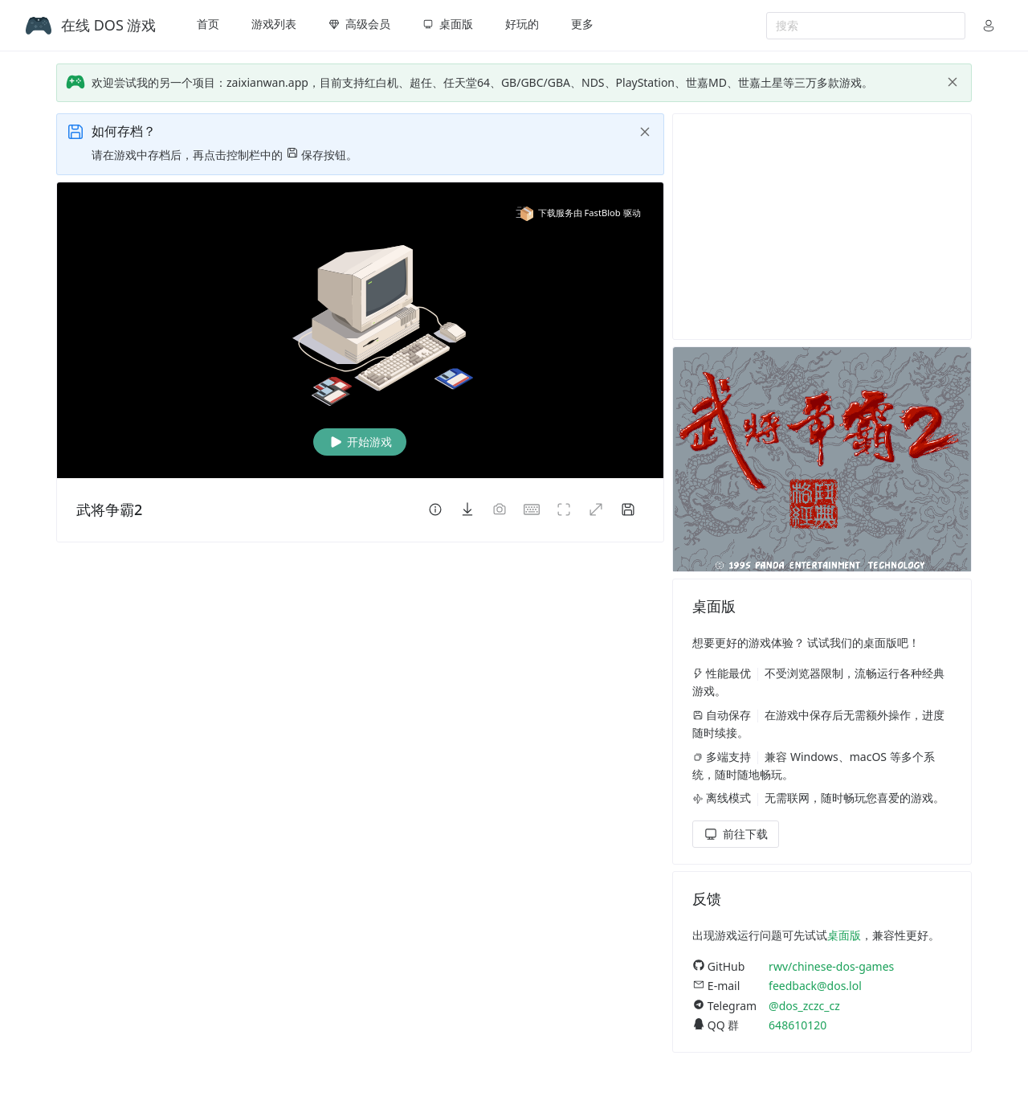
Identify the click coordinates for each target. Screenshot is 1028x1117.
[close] (952, 82)
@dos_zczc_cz (804, 1005)
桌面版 (844, 935)
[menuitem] (208, 26)
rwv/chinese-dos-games (831, 966)
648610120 (797, 1025)
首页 (208, 23)
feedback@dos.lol (815, 985)
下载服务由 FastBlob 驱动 (578, 213)
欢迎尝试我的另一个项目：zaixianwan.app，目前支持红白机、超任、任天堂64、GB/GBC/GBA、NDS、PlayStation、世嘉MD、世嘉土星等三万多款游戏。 (482, 82)
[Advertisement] (822, 226)
